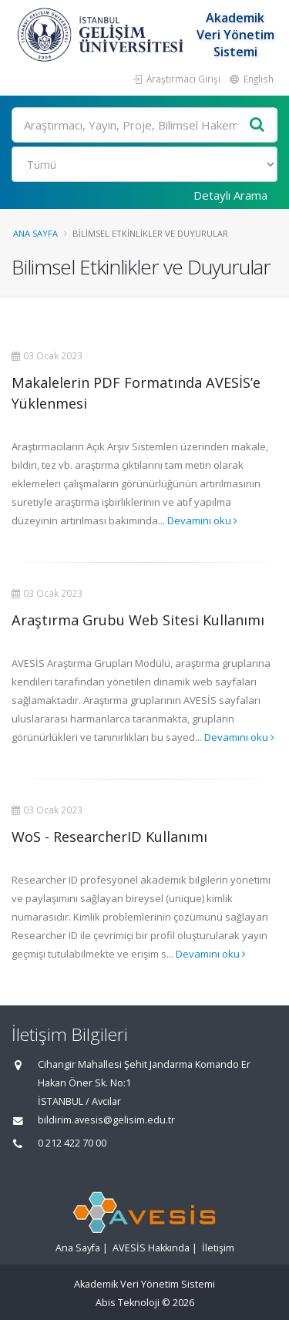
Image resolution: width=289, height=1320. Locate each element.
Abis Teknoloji (128, 1302)
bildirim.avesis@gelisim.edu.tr (106, 1119)
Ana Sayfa (35, 233)
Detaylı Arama (230, 195)
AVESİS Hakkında (151, 1247)
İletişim (218, 1247)
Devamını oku (202, 520)
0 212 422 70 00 (72, 1143)
